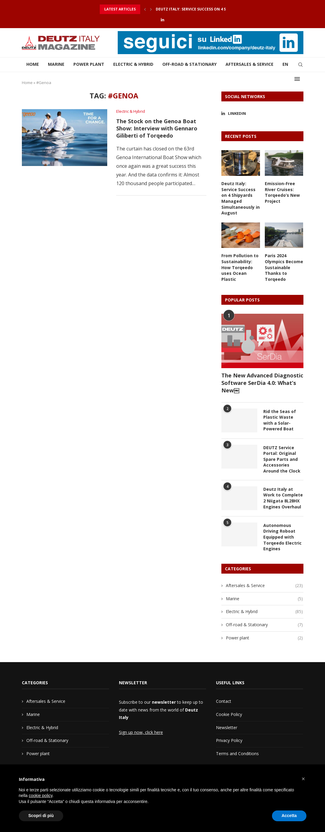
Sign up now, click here (141, 732)
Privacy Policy (229, 740)
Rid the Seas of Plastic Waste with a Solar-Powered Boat (279, 420)
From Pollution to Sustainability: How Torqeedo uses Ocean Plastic (240, 267)
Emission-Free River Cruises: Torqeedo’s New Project (282, 192)
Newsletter (226, 727)
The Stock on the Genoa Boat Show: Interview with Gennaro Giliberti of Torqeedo (156, 128)
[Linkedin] (162, 19)
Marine (56, 64)
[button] (303, 779)
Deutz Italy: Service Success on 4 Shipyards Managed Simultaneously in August (240, 198)
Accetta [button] (289, 815)
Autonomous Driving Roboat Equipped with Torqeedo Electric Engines (282, 536)
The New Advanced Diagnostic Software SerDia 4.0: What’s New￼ (262, 382)
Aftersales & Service (249, 64)
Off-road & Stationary (189, 64)
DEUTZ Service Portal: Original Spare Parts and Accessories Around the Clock (281, 458)
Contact (223, 701)
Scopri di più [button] (41, 815)
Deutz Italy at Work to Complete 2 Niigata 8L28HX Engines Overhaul (283, 497)
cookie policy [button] (40, 795)
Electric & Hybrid (133, 64)
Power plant (88, 64)
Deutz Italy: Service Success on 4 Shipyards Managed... (211, 9)
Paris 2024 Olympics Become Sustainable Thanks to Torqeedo (284, 267)
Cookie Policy (229, 714)
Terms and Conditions (237, 753)
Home (32, 64)
